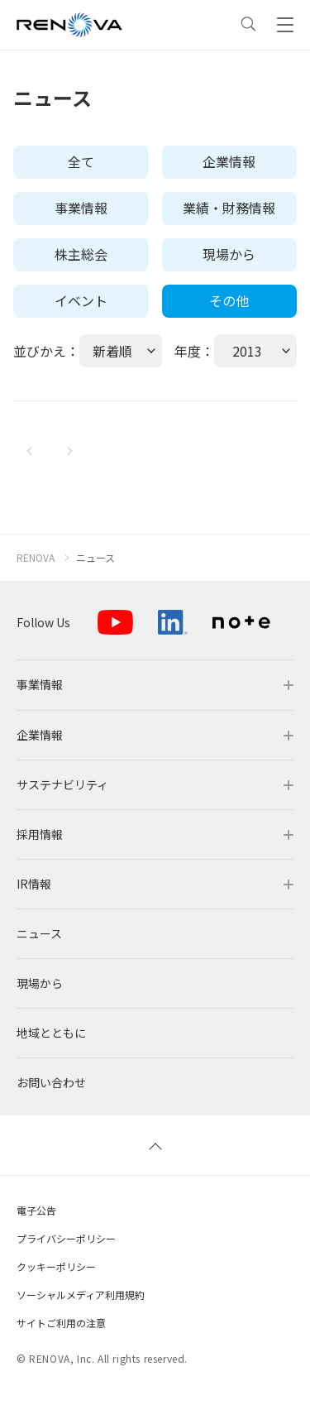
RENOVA (36, 558)
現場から (229, 254)
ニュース (95, 558)
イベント (81, 300)
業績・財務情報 (229, 208)
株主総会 (81, 254)
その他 (229, 300)
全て (81, 161)
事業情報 (81, 208)
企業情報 (229, 161)
